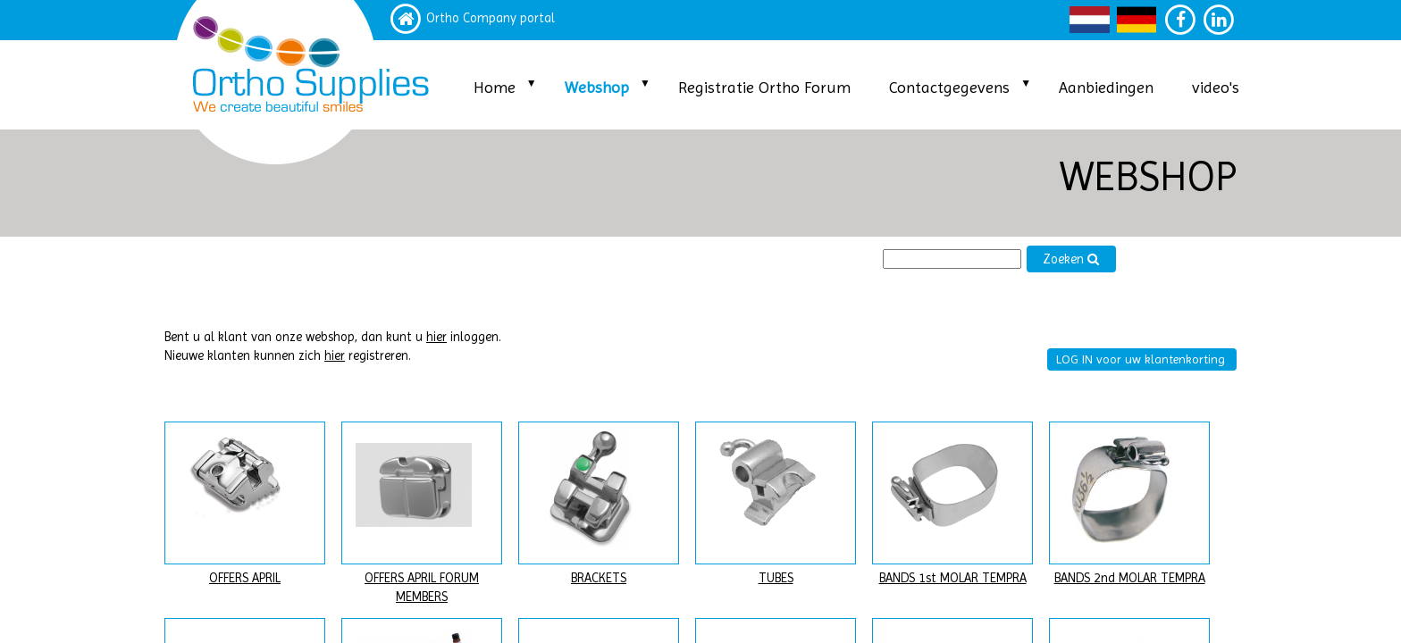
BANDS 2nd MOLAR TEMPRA (1129, 578)
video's (1215, 87)
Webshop (597, 87)
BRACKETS (598, 578)
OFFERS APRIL (245, 578)
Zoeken (1071, 259)
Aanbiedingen (1106, 87)
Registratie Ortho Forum (764, 87)
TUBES (776, 578)
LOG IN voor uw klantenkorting (1140, 359)
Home (495, 87)
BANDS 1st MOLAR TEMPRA (953, 578)
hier (436, 337)
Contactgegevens (949, 87)
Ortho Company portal (490, 18)
